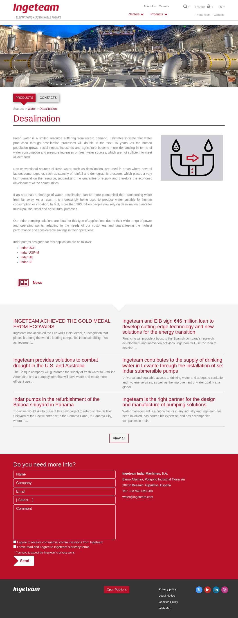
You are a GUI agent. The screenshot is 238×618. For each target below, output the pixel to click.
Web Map (165, 608)
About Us (150, 6)
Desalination (48, 108)
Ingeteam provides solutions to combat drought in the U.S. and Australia (55, 362)
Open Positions (117, 589)
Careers (164, 6)
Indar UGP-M (29, 252)
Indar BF (26, 262)
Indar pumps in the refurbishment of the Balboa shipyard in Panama (56, 401)
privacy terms (80, 547)
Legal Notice (167, 595)
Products (24, 97)
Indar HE (26, 257)
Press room (203, 14)
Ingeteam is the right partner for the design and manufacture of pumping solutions (169, 401)
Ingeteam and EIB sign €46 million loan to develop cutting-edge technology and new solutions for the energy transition (168, 326)
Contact (219, 14)
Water (31, 108)
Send (24, 561)
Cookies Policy (168, 602)
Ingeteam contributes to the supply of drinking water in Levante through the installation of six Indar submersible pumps (172, 365)
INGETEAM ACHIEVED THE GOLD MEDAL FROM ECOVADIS (61, 323)
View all (119, 438)
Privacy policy (168, 589)
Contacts (48, 97)
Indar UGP (27, 248)
